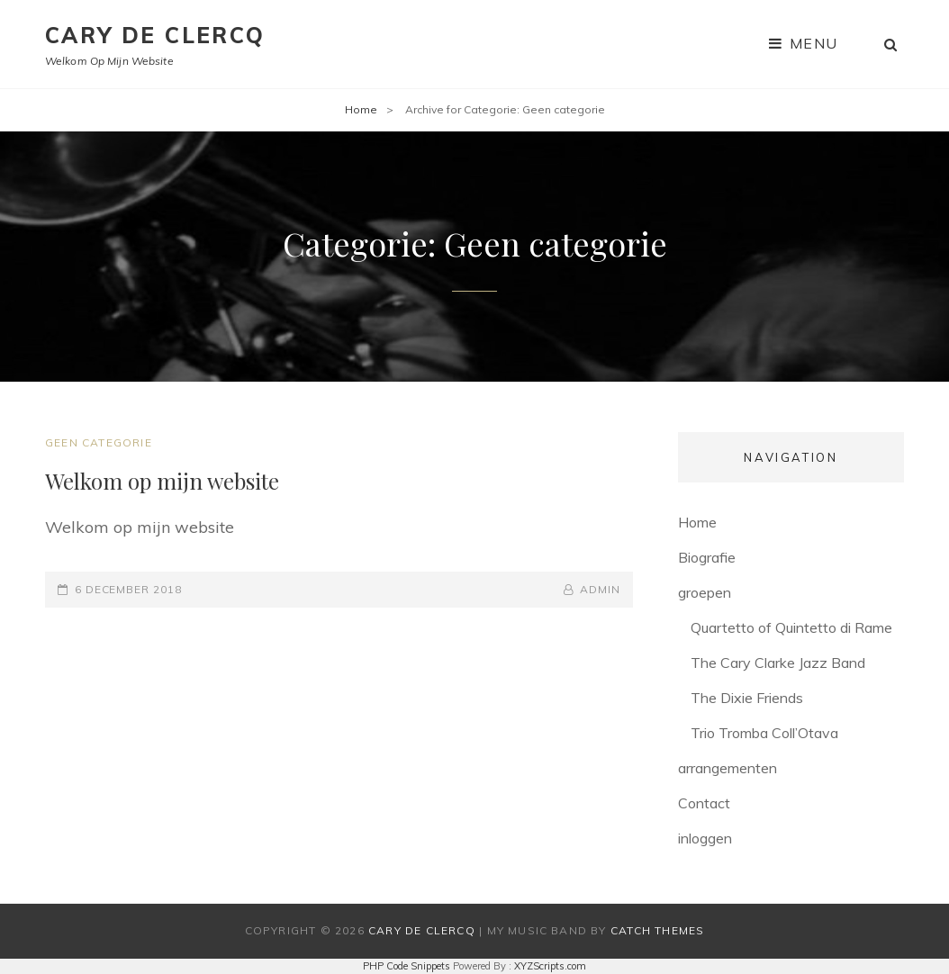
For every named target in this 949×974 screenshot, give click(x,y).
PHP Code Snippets (406, 966)
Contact (704, 803)
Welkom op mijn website (162, 480)
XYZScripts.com (550, 966)
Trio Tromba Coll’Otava (764, 733)
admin (600, 589)
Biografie (707, 557)
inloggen (705, 838)
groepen (704, 592)
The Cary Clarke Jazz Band (778, 663)
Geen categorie (98, 442)
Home (361, 109)
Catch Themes (657, 930)
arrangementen (727, 768)
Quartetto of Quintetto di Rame (791, 627)
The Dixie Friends (747, 698)
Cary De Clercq (155, 35)
